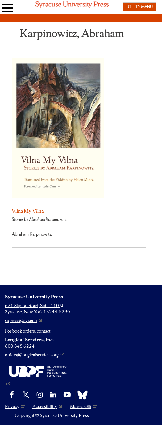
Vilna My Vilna (28, 211)
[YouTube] (67, 395)
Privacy (12, 406)
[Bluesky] (81, 395)
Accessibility (44, 406)
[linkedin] (53, 395)
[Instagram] (40, 395)
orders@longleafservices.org (32, 355)
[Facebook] (12, 395)
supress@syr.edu (21, 320)
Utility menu (139, 7)
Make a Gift (80, 406)
